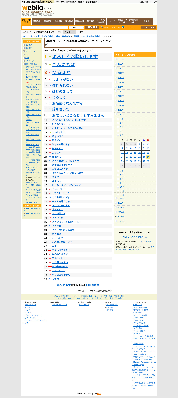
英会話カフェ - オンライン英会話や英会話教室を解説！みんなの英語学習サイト (143, 369)
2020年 (121, 114)
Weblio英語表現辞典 (33, 152)
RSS (99, 394)
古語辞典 (81, 2)
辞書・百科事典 (63, 36)
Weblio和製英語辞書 (33, 150)
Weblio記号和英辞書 (33, 147)
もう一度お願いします (63, 230)
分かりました (58, 189)
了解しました (58, 258)
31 (148, 161)
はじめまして (62, 91)
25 (122, 161)
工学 (27, 54)
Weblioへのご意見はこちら (135, 237)
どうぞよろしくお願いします (66, 222)
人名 (101, 298)
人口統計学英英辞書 (33, 192)
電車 (84, 296)
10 (148, 148)
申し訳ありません (61, 274)
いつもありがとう (61, 124)
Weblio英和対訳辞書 (33, 190)
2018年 (121, 105)
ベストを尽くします (62, 201)
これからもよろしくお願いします (69, 120)
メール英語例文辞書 (33, 160)
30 (143, 161)
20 (131, 157)
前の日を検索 (64, 285)
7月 (121, 175)
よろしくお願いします (75, 56)
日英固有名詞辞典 (32, 135)
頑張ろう (56, 181)
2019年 (121, 110)
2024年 (121, 212)
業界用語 (28, 48)
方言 (106, 298)
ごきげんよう (58, 270)
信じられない (62, 85)
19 (126, 157)
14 (135, 152)
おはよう (56, 152)
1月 (121, 119)
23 (143, 157)
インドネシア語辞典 (141, 326)
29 (139, 161)
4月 (121, 131)
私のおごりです (60, 254)
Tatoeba (29, 120)
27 (131, 161)
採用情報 (109, 310)
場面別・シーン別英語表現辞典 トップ (38, 32)
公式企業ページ (112, 305)
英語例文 (37, 21)
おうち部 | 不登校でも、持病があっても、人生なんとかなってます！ (143, 377)
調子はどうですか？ (62, 165)
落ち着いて (60, 109)
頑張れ (55, 246)
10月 (122, 187)
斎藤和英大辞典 (31, 182)
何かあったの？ (60, 266)
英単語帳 (69, 21)
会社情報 (109, 307)
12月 (122, 195)
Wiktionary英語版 (32, 195)
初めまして (57, 148)
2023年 (121, 207)
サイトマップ (30, 318)
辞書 (23, 2)
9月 (121, 183)
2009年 (121, 64)
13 (131, 152)
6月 (121, 171)
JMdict (28, 92)
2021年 (121, 198)
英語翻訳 (90, 21)
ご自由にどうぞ (60, 169)
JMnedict (29, 137)
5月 (121, 135)
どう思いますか (60, 262)
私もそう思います (61, 144)
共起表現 (58, 21)
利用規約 (28, 312)
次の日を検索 (92, 285)
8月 (121, 179)
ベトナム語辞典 (139, 331)
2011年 (121, 73)
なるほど (61, 72)
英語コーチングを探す (122, 21)
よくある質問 (146, 241)
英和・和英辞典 (47, 2)
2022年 (121, 203)
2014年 (121, 87)
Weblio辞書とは (30, 305)
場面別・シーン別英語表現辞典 (86, 36)
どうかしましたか (61, 193)
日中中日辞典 (60, 2)
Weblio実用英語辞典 (33, 80)
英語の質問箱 (139, 344)
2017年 (121, 101)
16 (143, 152)
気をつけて (57, 136)
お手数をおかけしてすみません (67, 128)
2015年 (121, 91)
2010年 (121, 68)
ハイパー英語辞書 (32, 90)
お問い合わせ (84, 305)
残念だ (55, 177)
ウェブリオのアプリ (59, 305)
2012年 (121, 78)
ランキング (69, 32)
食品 (96, 298)
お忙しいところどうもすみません (78, 115)
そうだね (56, 226)
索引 (59, 32)
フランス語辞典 (139, 323)
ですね (55, 278)
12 (126, 152)
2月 (121, 123)
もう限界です (58, 213)
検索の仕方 (29, 307)
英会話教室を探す (133, 21)
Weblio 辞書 (27, 36)
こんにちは (63, 64)
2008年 (121, 59)
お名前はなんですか (67, 103)
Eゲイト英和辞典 (32, 77)
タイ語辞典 (138, 328)
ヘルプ (154, 2)
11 (122, 152)
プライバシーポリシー (33, 315)
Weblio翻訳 (138, 312)
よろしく (59, 97)
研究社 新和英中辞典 (33, 70)
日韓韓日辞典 (71, 2)
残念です (56, 140)
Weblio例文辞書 (31, 202)
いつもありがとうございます (66, 185)
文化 (58, 298)
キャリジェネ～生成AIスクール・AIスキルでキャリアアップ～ (143, 338)
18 (122, 157)
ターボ (112, 21)
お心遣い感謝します (62, 242)
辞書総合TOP (144, 2)
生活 (63, 298)
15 (139, 152)
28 (135, 161)
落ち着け (56, 234)
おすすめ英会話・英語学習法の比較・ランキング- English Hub (143, 385)
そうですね (57, 218)
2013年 (121, 82)
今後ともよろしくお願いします (67, 173)
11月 (122, 191)
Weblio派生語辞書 (32, 145)
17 (148, 152)
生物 (91, 298)
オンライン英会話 (101, 21)
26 (126, 161)
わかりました (58, 132)
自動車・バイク (93, 296)
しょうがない (62, 79)
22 (139, 157)
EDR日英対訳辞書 (32, 127)
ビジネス (28, 45)
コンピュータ (30, 51)
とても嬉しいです (61, 197)
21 (135, 157)
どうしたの (57, 238)
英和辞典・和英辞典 (44, 36)
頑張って (56, 157)
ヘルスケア (29, 61)
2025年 (121, 217)
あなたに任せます (61, 205)
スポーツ (84, 298)
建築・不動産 (114, 296)
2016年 (121, 96)
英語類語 (47, 21)
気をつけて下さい (61, 250)
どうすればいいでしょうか (65, 161)
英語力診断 (79, 21)
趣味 (78, 298)
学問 (27, 58)
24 (148, 157)
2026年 (121, 221)
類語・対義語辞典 (33, 2)
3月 (121, 127)
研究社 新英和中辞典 (33, 67)
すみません (57, 209)
